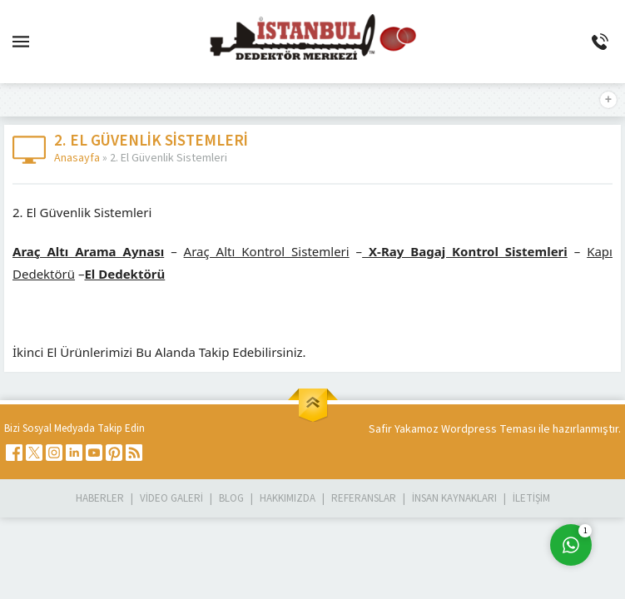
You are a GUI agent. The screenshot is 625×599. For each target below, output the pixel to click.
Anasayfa (77, 158)
